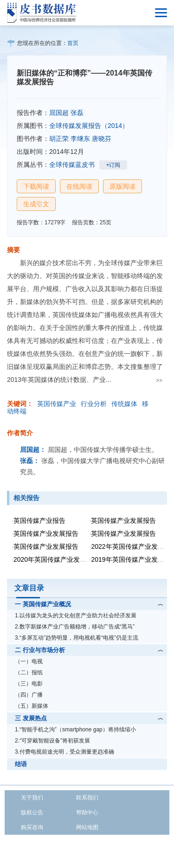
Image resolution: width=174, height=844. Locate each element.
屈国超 (59, 112)
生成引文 (36, 204)
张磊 (77, 112)
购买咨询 (32, 827)
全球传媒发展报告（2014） (89, 125)
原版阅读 (122, 186)
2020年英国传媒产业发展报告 (56, 559)
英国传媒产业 (56, 403)
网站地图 (87, 827)
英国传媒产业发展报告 (123, 520)
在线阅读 (79, 186)
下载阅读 (36, 186)
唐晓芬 (101, 138)
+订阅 (113, 165)
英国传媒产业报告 (39, 520)
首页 (72, 43)
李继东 (80, 138)
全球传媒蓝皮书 (72, 164)
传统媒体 (124, 403)
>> (159, 380)
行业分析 (94, 403)
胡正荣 (59, 138)
